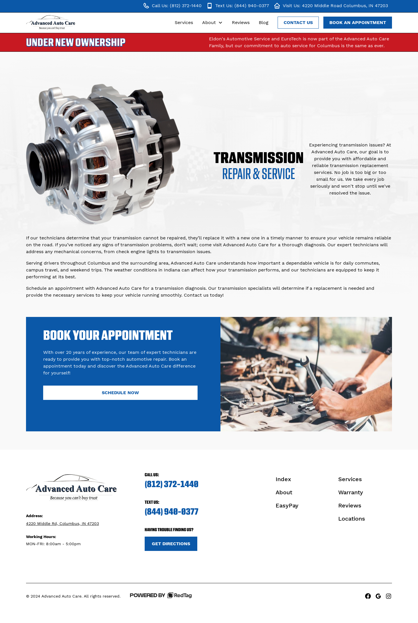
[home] (51, 22)
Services (184, 22)
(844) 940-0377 (171, 511)
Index (283, 479)
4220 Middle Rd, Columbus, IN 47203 (62, 523)
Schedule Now (120, 392)
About (284, 492)
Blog (263, 22)
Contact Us (298, 22)
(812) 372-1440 (171, 484)
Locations (351, 518)
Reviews (241, 22)
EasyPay (287, 505)
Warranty (350, 492)
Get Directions (171, 543)
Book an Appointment (357, 22)
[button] (212, 22)
